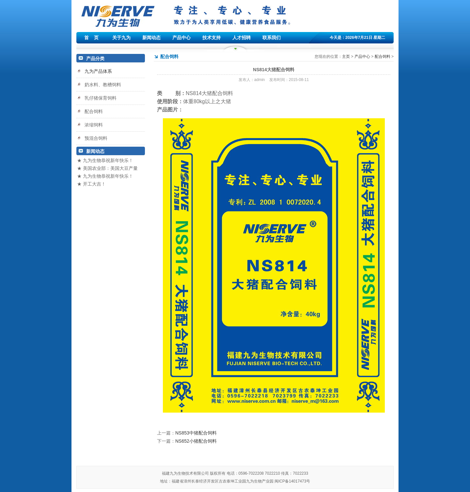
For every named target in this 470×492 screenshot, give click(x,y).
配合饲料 (382, 56)
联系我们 (271, 37)
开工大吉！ (94, 184)
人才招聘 (241, 37)
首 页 (91, 37)
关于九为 (121, 37)
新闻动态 (151, 37)
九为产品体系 (98, 71)
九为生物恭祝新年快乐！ (108, 160)
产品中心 (181, 37)
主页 (346, 56)
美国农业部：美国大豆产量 (110, 168)
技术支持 (211, 37)
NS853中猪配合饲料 (196, 432)
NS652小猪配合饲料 (196, 441)
